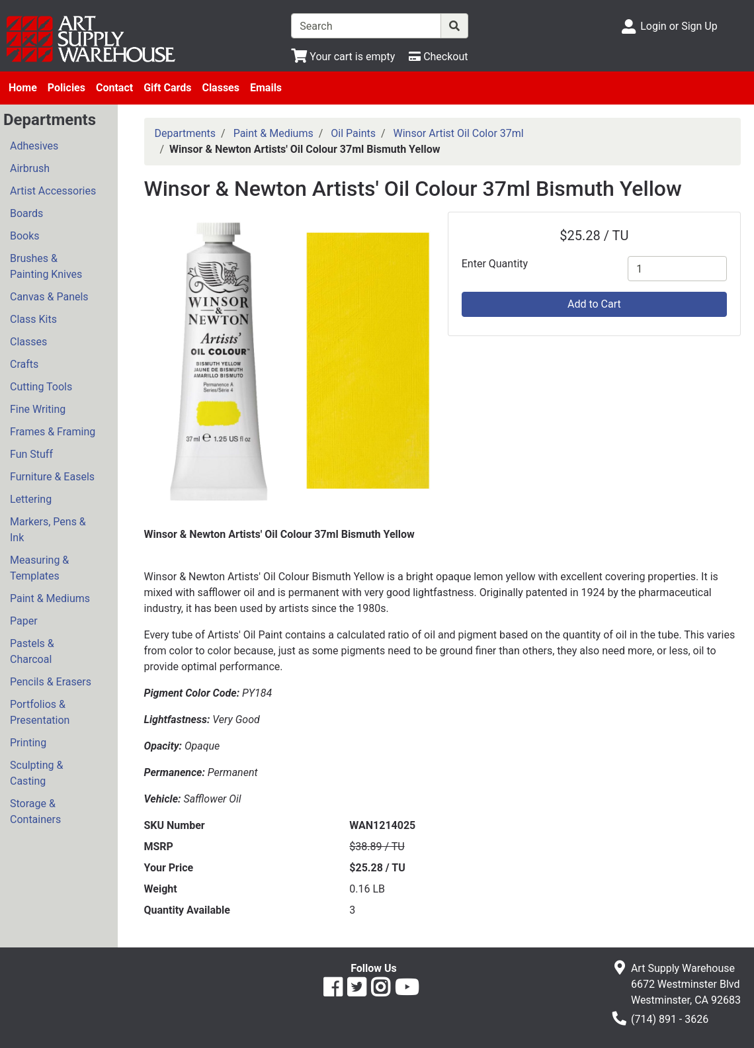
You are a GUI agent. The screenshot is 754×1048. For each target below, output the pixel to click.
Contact (114, 87)
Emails (266, 87)
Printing (28, 742)
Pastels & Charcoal (32, 651)
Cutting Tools (41, 386)
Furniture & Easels (52, 476)
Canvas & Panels (49, 296)
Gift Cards (167, 87)
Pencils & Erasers (50, 682)
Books (25, 236)
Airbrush (30, 168)
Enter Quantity (495, 263)
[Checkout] (438, 56)
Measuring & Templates (39, 568)
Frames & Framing (52, 431)
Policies (66, 87)
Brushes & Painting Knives (46, 266)
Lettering (31, 499)
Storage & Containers (35, 811)
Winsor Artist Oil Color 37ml (459, 133)
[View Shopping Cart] (343, 56)
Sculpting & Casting (36, 773)
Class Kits (33, 319)
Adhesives (34, 146)
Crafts (24, 364)
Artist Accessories (53, 191)
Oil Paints (353, 133)
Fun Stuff (31, 454)
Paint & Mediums (50, 598)
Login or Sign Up (678, 26)
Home (23, 87)
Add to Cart (594, 304)
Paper (24, 621)
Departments (185, 133)
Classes (220, 87)
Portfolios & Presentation (39, 712)
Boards (26, 213)
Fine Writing (37, 409)
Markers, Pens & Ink (48, 529)
